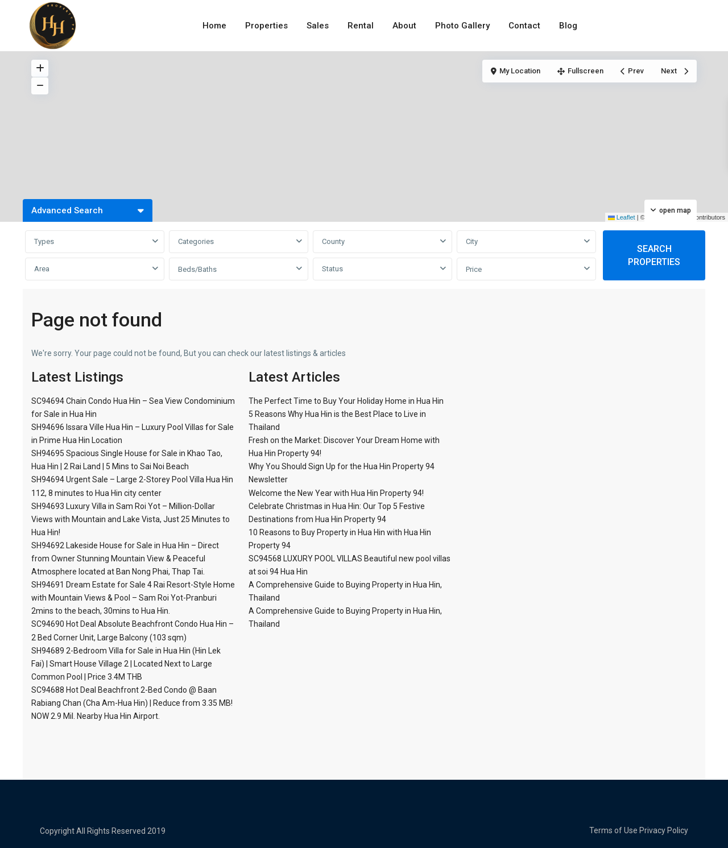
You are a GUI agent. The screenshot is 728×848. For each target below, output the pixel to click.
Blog (568, 25)
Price (474, 269)
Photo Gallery (462, 25)
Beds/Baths (197, 269)
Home (214, 25)
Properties (266, 25)
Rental (361, 25)
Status (332, 268)
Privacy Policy (663, 830)
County (333, 241)
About (404, 25)
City (472, 241)
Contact (524, 25)
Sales (318, 25)
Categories (196, 241)
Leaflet (621, 217)
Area (41, 268)
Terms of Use (613, 830)
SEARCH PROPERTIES (654, 255)
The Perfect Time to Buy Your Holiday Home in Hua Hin (346, 401)
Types (44, 241)
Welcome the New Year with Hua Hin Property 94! (336, 493)
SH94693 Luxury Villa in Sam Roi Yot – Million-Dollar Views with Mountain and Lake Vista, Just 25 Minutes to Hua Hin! (130, 519)
